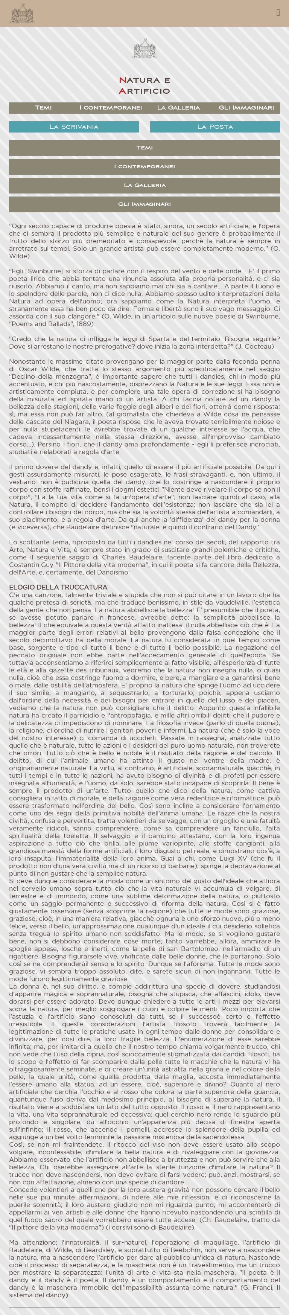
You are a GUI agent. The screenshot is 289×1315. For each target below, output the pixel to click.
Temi (43, 108)
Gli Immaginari (246, 108)
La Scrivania (74, 127)
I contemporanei (110, 108)
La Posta (215, 127)
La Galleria (178, 108)
